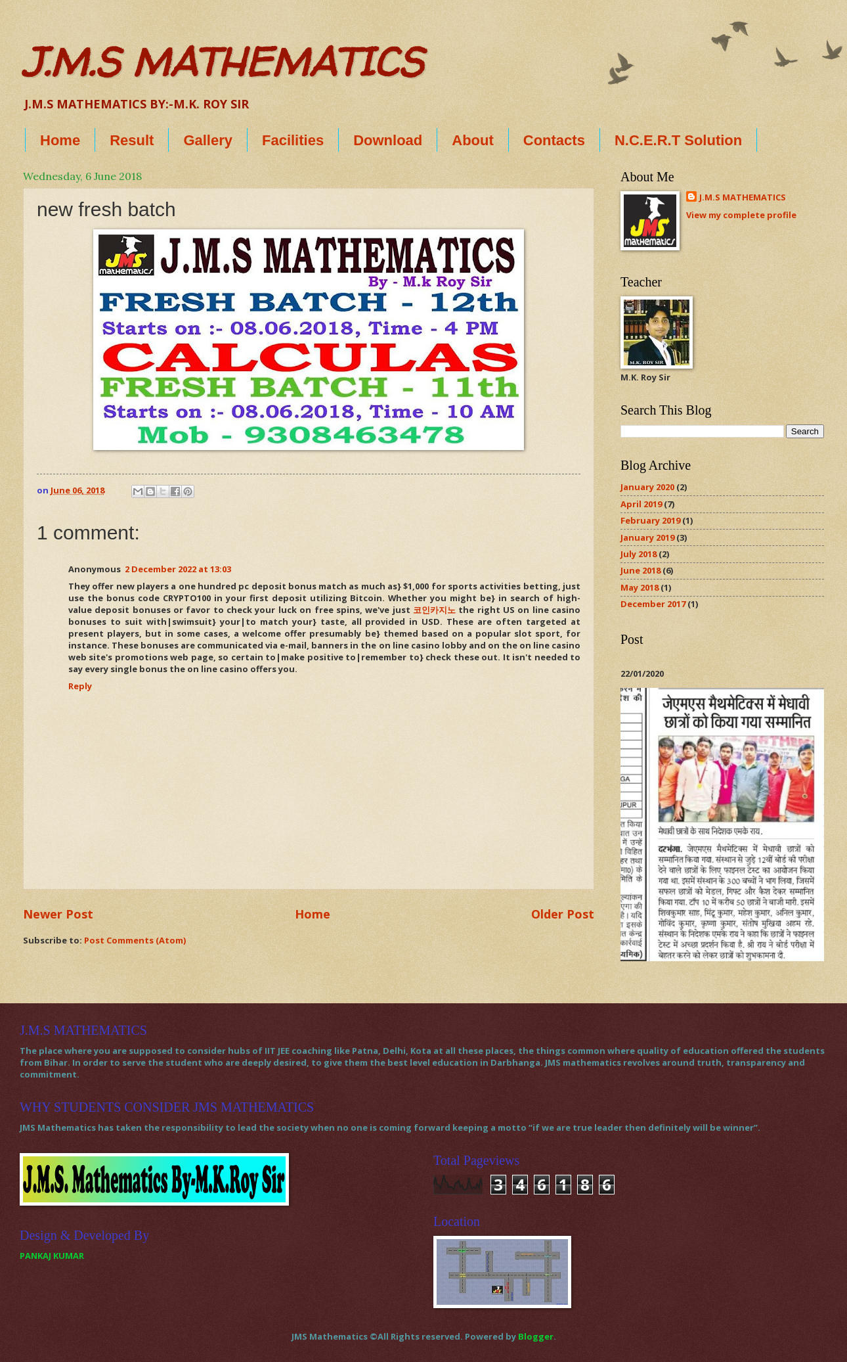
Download (387, 140)
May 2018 (639, 587)
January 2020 (647, 487)
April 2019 (641, 504)
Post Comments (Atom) (135, 940)
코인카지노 (434, 610)
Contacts (554, 140)
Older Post (562, 914)
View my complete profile (741, 215)
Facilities (293, 140)
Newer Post (58, 914)
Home (60, 140)
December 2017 (652, 604)
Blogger (536, 1336)
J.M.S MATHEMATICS (223, 62)
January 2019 (647, 537)
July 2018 (638, 554)
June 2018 (640, 570)
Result (132, 140)
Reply (80, 686)
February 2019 (650, 520)
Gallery (207, 140)
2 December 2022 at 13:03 (178, 569)
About (473, 140)
